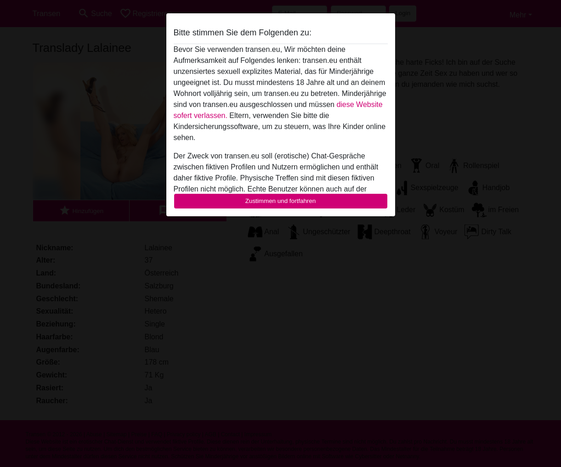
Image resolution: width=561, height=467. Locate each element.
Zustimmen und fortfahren (280, 200)
